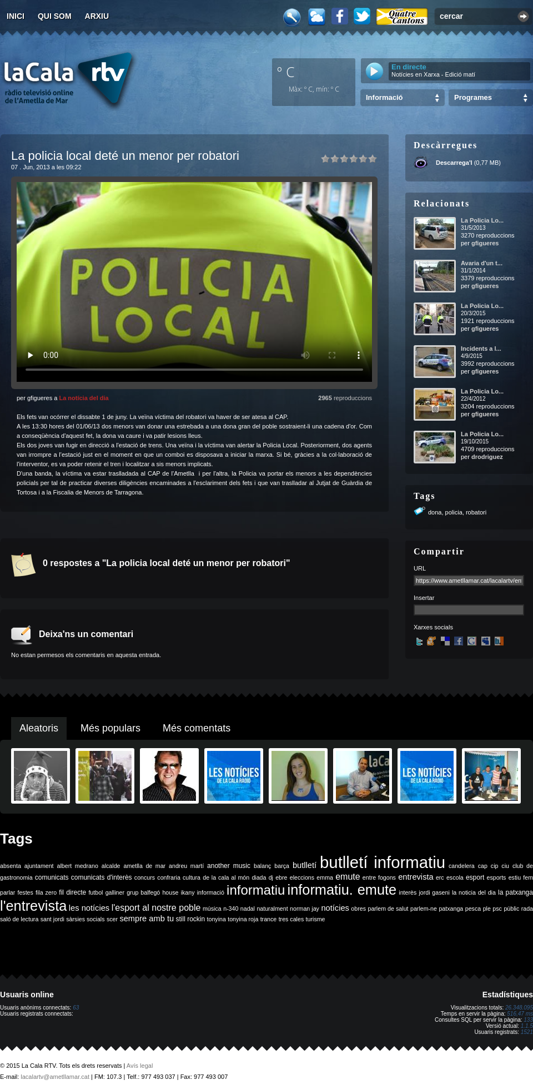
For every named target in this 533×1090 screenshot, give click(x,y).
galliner (114, 892)
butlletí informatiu (382, 862)
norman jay (304, 908)
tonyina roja (243, 919)
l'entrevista (33, 906)
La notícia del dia (83, 398)
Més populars (110, 728)
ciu (505, 865)
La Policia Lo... (482, 220)
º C (286, 71)
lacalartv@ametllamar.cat (55, 1076)
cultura (191, 877)
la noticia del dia (474, 892)
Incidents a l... (481, 348)
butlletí (304, 865)
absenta (10, 865)
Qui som (55, 16)
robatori (476, 512)
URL (420, 568)
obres (358, 908)
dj (271, 877)
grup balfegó (143, 892)
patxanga (451, 908)
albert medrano (77, 865)
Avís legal (140, 1065)
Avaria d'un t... (481, 263)
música (212, 908)
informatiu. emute (342, 889)
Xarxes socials (433, 627)
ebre (281, 877)
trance (268, 919)
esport (475, 877)
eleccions (302, 877)
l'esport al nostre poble (156, 907)
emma (324, 877)
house (170, 892)
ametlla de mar (144, 865)
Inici (15, 16)
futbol (95, 892)
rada (527, 908)
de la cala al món (226, 877)
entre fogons (379, 877)
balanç (262, 865)
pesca (473, 908)
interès (407, 892)
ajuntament (39, 865)
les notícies (89, 908)
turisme (315, 919)
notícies (335, 908)
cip (495, 865)
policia (453, 512)
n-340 (230, 908)
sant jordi (52, 919)
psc (497, 908)
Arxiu (97, 16)
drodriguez (487, 456)
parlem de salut (388, 908)
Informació (384, 97)
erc (440, 877)
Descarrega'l (454, 162)
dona (434, 512)
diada (259, 877)
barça (281, 865)
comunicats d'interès (101, 877)
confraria (168, 877)
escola (455, 877)
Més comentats (196, 728)
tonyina (216, 919)
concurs (144, 877)
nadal (247, 908)
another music (228, 866)
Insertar (424, 597)
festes (25, 892)
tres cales (291, 919)
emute (347, 876)
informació (210, 892)
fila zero (46, 892)
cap (482, 865)
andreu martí (186, 865)
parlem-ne (423, 908)
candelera (462, 865)
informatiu (256, 889)
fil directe (72, 892)
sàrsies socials (85, 919)
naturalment (272, 908)
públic (511, 908)
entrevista (416, 876)
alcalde (111, 865)
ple (487, 908)
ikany (188, 892)
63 (76, 1008)
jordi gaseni (434, 892)
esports (496, 877)
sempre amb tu (146, 918)
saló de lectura (19, 919)
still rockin (190, 919)
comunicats (52, 877)
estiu (515, 877)
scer (112, 919)
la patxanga (515, 892)
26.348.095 (519, 1008)
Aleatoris (38, 728)
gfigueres (485, 243)
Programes (473, 97)
